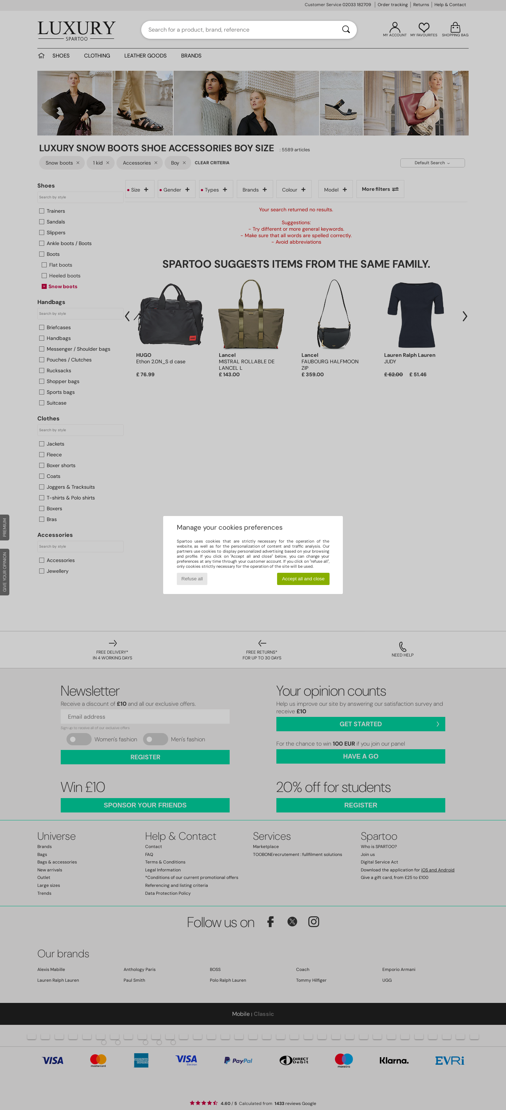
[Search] (346, 30)
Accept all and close (303, 578)
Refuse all (192, 578)
